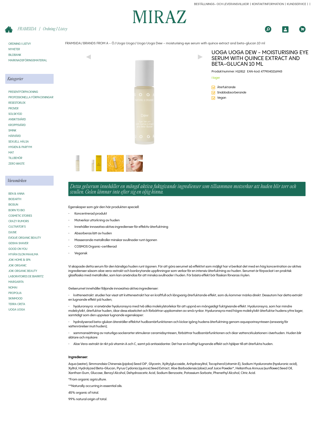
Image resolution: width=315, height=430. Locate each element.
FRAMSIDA (21, 29)
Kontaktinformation (268, 4)
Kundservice (296, 4)
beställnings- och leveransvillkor (221, 4)
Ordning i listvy (55, 28)
